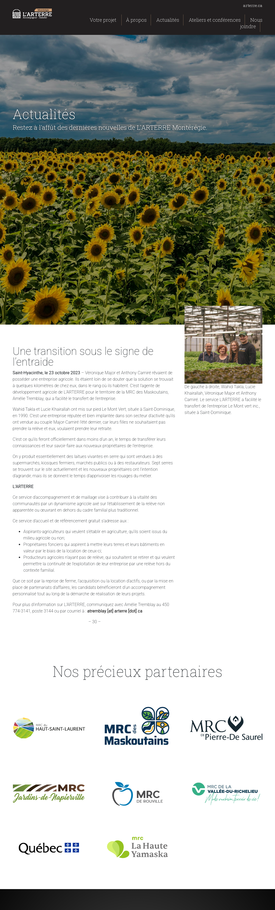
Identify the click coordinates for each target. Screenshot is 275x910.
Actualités (167, 20)
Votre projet (103, 20)
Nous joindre (251, 23)
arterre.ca (252, 5)
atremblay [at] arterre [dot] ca (114, 611)
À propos (136, 20)
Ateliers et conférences (215, 20)
